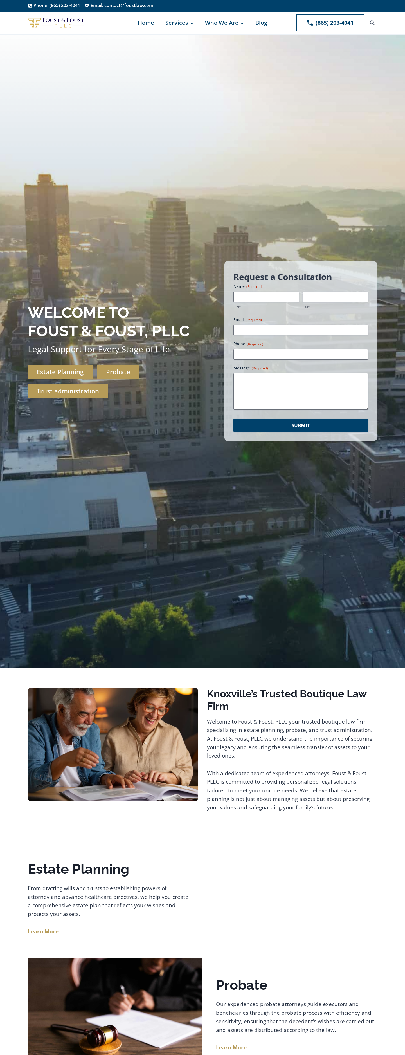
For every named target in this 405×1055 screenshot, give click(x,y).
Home (146, 22)
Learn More (231, 1047)
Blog (261, 22)
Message (250, 368)
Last (306, 307)
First (237, 307)
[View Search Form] (372, 23)
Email (247, 319)
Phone (248, 343)
